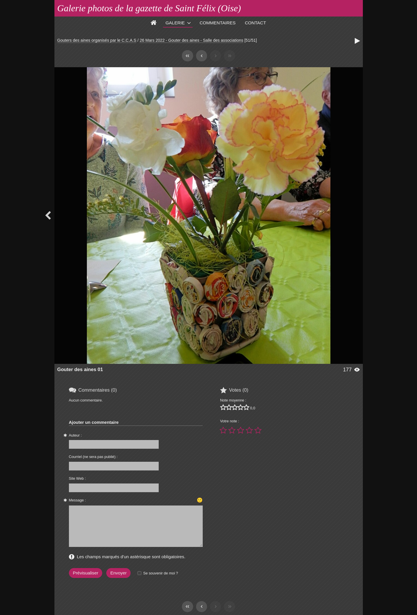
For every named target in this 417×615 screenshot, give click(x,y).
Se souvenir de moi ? (160, 573)
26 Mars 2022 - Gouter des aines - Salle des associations (191, 40)
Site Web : (77, 478)
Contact (255, 22)
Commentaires (217, 22)
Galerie (175, 22)
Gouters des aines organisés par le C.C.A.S (96, 40)
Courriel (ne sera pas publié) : (93, 457)
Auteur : (75, 435)
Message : (77, 500)
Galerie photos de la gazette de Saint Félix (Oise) (149, 8)
